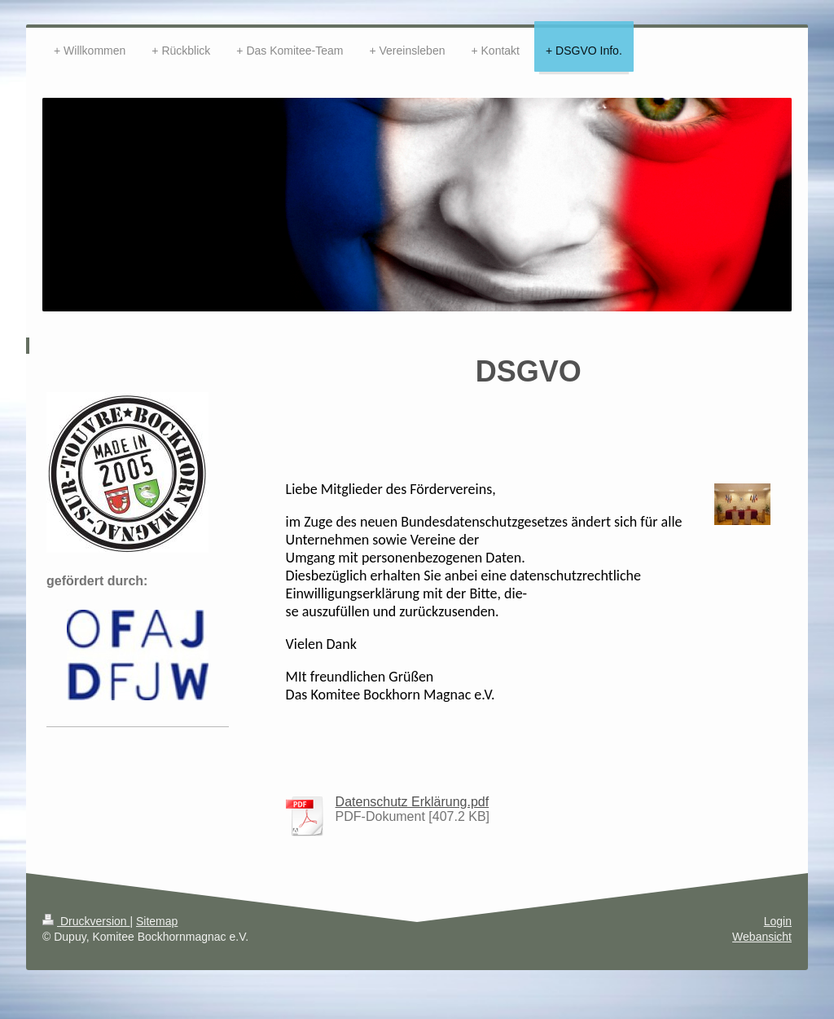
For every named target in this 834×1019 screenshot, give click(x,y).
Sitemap (157, 921)
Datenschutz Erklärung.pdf (412, 802)
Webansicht (762, 936)
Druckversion (85, 921)
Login (778, 921)
